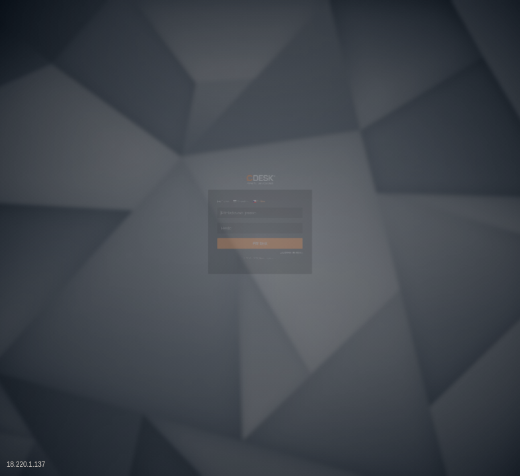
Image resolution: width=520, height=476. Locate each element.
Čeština (256, 145)
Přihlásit (260, 265)
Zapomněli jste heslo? (350, 291)
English (154, 145)
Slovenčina (205, 145)
